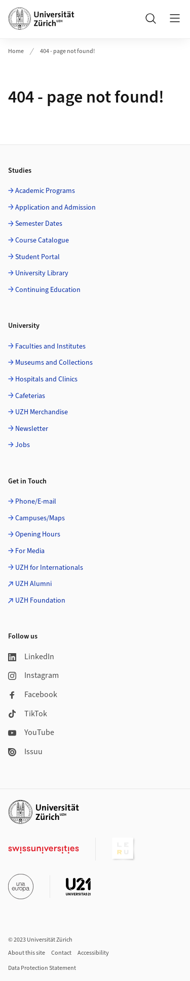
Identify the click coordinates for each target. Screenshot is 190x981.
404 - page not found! (67, 51)
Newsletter (31, 429)
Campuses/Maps (40, 518)
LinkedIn (31, 656)
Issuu (25, 751)
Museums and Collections (54, 363)
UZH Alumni (33, 584)
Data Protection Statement (42, 968)
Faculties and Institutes (50, 346)
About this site (26, 953)
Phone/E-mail (35, 502)
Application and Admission (55, 208)
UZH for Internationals (49, 568)
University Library (41, 273)
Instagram (33, 675)
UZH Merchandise (41, 412)
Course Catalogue (42, 240)
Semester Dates (38, 224)
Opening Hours (37, 534)
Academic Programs (45, 191)
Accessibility (93, 953)
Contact (61, 953)
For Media (30, 551)
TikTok (27, 713)
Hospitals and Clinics (46, 379)
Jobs (22, 445)
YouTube (31, 732)
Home (16, 51)
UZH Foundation (40, 601)
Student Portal (37, 257)
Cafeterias (30, 396)
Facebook (32, 694)
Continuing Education (48, 290)
